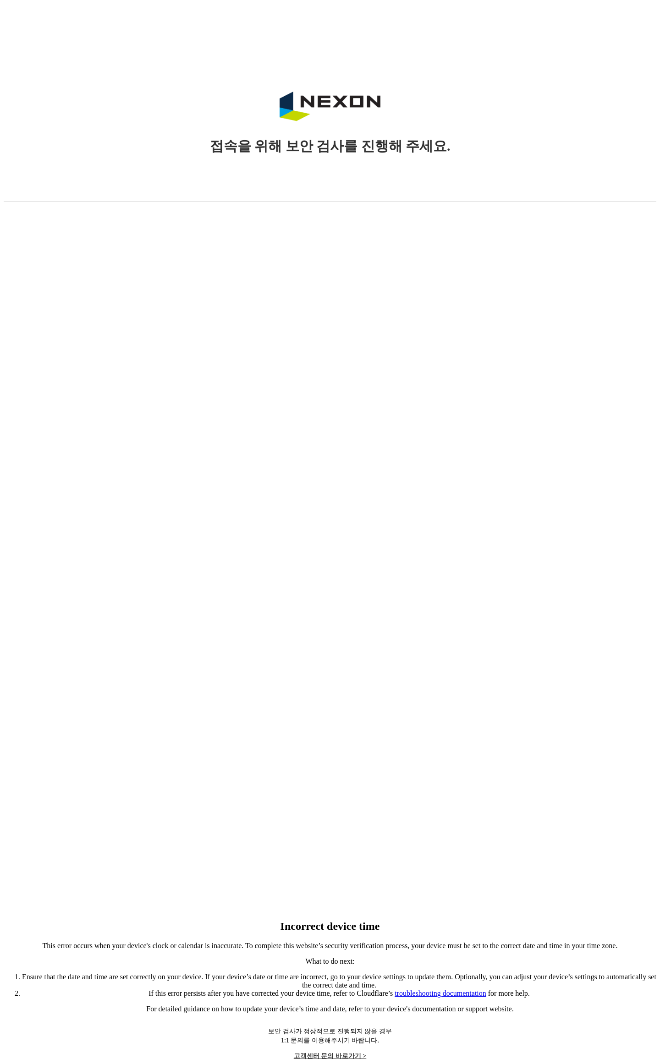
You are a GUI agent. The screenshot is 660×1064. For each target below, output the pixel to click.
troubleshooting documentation (440, 993)
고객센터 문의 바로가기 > (330, 1056)
